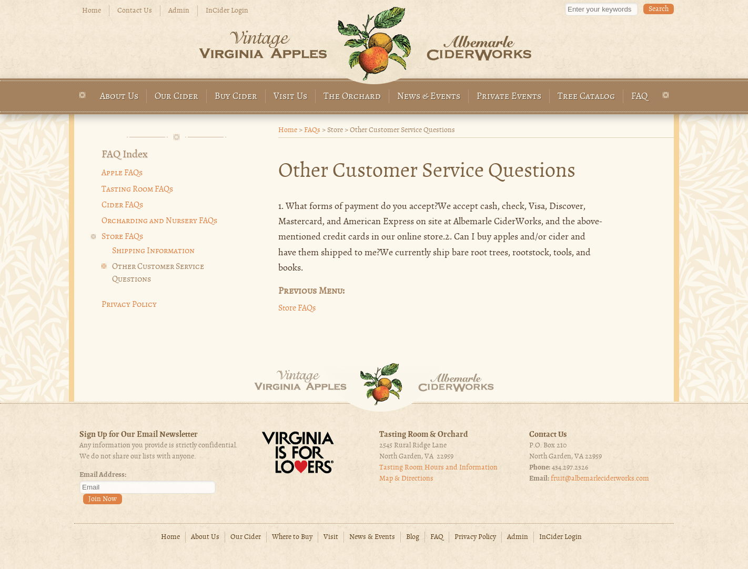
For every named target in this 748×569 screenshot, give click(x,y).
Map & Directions (406, 479)
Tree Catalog (586, 97)
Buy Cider (236, 97)
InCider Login (227, 11)
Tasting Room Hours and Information (438, 468)
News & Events (428, 97)
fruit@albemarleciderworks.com (600, 479)
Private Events (509, 97)
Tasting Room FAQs (137, 189)
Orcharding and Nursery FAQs (159, 221)
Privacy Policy (129, 305)
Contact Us (134, 11)
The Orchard (352, 97)
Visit (331, 537)
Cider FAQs (122, 205)
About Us (119, 97)
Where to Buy (292, 537)
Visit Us (290, 97)
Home (91, 11)
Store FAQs (297, 308)
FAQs (312, 130)
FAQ (639, 97)
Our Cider (176, 97)
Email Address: (102, 475)
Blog (412, 537)
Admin (178, 11)
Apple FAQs (122, 173)
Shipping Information (153, 251)
